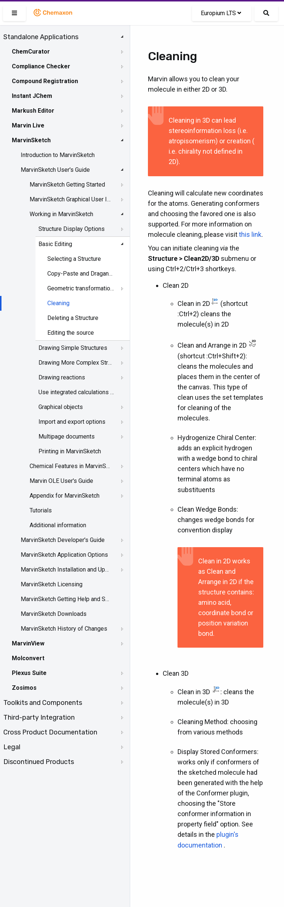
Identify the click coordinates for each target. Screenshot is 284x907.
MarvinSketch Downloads (54, 613)
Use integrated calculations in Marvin (76, 392)
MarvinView (28, 643)
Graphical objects (60, 406)
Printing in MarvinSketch (69, 451)
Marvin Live (28, 125)
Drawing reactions (61, 377)
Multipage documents (66, 436)
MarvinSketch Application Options (64, 554)
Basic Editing (55, 244)
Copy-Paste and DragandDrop (81, 273)
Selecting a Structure (74, 258)
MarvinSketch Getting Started (67, 184)
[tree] (65, 399)
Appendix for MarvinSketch (64, 495)
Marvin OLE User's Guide (61, 480)
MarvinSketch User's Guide (55, 169)
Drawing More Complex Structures (76, 362)
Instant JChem (32, 95)
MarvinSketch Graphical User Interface (71, 199)
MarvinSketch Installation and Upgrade (65, 569)
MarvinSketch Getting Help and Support (65, 599)
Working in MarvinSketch (61, 214)
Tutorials (41, 510)
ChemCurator (31, 51)
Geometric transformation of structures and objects (81, 288)
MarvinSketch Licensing (51, 584)
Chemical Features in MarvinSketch (71, 466)
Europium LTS (221, 13)
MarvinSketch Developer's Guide (63, 539)
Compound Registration (45, 81)
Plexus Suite (29, 672)
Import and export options (71, 421)
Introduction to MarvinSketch (58, 154)
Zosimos (24, 687)
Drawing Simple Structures (72, 347)
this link (250, 234)
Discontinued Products (38, 762)
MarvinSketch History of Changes (64, 628)
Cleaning (58, 303)
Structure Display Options (71, 228)
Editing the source (70, 332)
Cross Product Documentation (50, 732)
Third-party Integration (39, 717)
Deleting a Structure (72, 317)
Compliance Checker (41, 66)
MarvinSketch (31, 140)
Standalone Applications (40, 37)
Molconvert (28, 658)
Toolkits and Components (42, 703)
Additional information (58, 525)
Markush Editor (33, 110)
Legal (11, 747)
